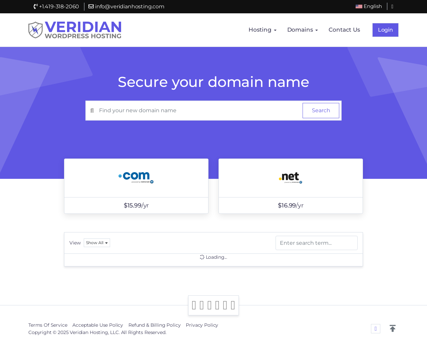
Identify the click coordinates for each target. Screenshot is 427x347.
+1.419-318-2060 (56, 6)
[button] (393, 328)
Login (385, 30)
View (74, 243)
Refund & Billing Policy (154, 325)
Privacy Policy (202, 325)
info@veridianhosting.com (126, 6)
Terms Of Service (47, 325)
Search (321, 110)
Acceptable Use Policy (97, 325)
